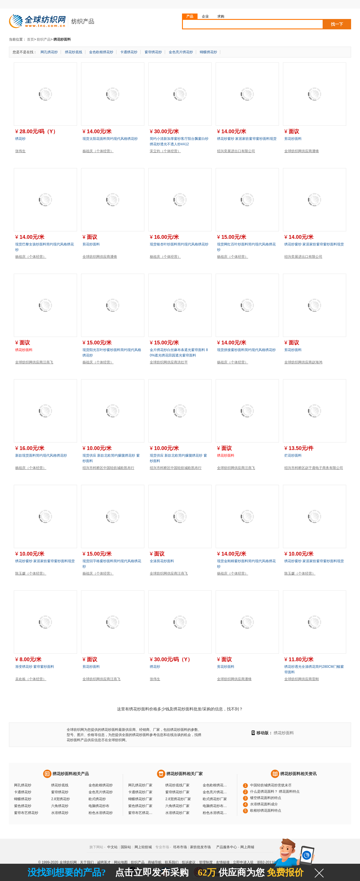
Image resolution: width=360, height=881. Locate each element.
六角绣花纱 (59, 806)
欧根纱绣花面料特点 (265, 810)
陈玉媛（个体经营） (30, 573)
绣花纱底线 (73, 52)
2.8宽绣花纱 (60, 799)
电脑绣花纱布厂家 (216, 806)
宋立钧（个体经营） (165, 151)
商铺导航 (155, 862)
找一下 (337, 24)
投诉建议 (189, 862)
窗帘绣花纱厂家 (177, 792)
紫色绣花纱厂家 (140, 806)
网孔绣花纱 (49, 52)
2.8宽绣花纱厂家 (178, 799)
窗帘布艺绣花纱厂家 (141, 813)
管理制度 (206, 862)
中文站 (112, 847)
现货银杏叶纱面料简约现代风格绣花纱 (179, 244)
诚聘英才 (104, 862)
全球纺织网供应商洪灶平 (169, 362)
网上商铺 (247, 847)
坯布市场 (180, 847)
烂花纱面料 (293, 455)
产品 (189, 16)
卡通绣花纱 (128, 52)
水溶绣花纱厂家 (177, 813)
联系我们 (172, 862)
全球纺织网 (68, 862)
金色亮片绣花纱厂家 (216, 792)
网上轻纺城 (143, 847)
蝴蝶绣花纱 (208, 52)
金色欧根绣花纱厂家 (216, 785)
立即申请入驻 (243, 862)
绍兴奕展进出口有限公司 (236, 151)
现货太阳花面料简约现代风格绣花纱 (110, 139)
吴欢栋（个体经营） (30, 679)
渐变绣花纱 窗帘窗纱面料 (34, 667)
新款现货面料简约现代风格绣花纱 (41, 455)
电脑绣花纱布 (99, 806)
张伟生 (20, 151)
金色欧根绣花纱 (101, 52)
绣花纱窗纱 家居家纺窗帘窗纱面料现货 (247, 139)
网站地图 (121, 862)
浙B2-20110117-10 (271, 862)
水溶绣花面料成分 (264, 804)
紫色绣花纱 (22, 806)
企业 (205, 16)
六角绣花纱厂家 (177, 806)
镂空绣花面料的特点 (265, 798)
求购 (220, 16)
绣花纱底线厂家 (177, 785)
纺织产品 (44, 39)
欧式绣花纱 (97, 799)
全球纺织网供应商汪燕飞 (34, 362)
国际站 (126, 847)
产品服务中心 (226, 847)
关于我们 (87, 862)
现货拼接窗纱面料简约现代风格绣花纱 (246, 350)
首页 (30, 39)
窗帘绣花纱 (153, 52)
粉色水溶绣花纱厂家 (216, 813)
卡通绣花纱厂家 (140, 792)
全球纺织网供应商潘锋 (301, 151)
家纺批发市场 (200, 847)
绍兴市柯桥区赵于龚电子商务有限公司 (313, 468)
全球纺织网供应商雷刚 (301, 679)
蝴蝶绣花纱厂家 (140, 799)
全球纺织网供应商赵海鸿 (303, 362)
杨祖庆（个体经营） (98, 151)
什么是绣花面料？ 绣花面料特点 (274, 792)
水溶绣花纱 (59, 813)
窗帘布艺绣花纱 (26, 813)
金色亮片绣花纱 (181, 52)
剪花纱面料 (293, 139)
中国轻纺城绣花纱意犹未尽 (271, 785)
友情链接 (223, 862)
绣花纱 (20, 139)
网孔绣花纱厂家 (140, 785)
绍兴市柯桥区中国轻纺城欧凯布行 (108, 468)
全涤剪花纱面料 (162, 561)
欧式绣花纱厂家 (215, 799)
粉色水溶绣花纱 (101, 813)
